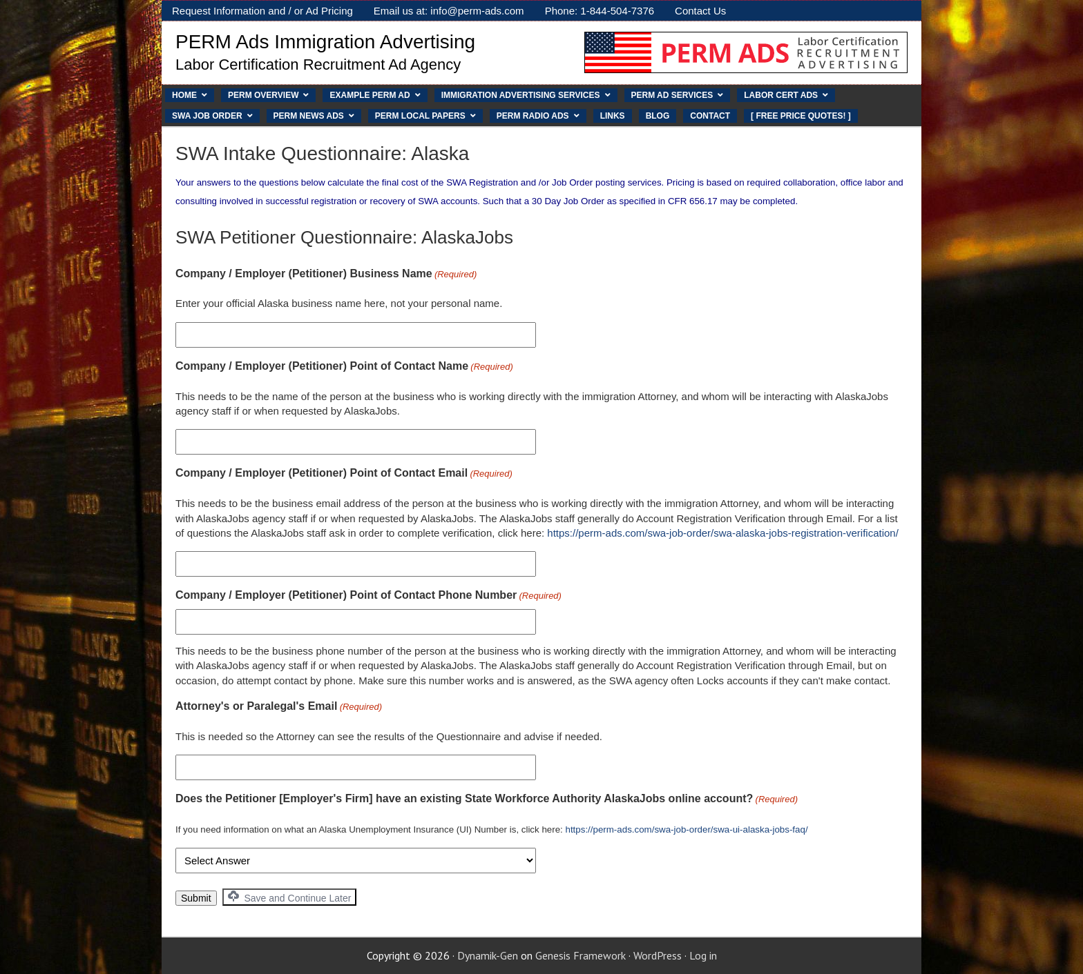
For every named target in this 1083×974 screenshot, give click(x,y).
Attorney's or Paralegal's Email (278, 707)
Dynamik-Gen (487, 955)
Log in (703, 955)
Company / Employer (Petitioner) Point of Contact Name (344, 367)
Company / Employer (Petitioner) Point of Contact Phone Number (368, 596)
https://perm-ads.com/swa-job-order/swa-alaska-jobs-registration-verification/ (723, 533)
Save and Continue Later (290, 897)
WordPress (657, 955)
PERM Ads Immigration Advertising (325, 41)
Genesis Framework (580, 955)
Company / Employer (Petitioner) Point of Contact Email (343, 474)
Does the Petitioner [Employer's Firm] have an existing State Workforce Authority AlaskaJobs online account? (486, 799)
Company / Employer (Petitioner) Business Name (326, 274)
